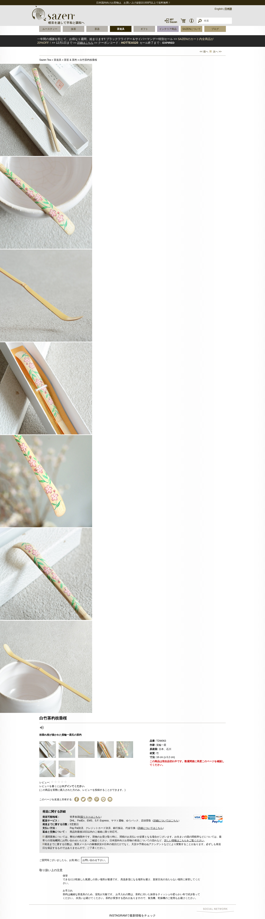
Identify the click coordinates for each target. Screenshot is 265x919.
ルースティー (49, 29)
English (219, 8)
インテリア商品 (168, 29)
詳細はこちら (85, 42)
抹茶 (73, 29)
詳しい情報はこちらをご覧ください (184, 840)
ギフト (144, 29)
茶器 (97, 29)
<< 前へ (204, 51)
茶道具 (120, 29)
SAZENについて (191, 29)
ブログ (215, 29)
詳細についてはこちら (165, 820)
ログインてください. (73, 786)
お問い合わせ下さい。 (94, 860)
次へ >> (217, 51)
